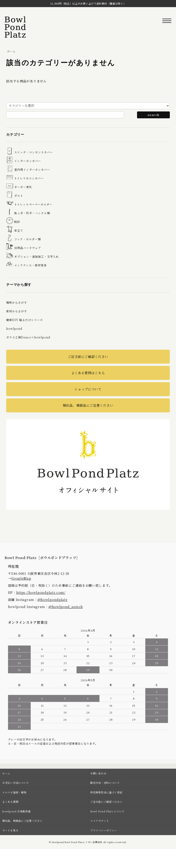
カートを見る (10, 830)
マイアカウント (99, 820)
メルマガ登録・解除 (14, 792)
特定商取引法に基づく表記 (106, 792)
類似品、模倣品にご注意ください (88, 405)
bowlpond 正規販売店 (16, 811)
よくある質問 (10, 801)
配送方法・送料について (105, 782)
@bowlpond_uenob (66, 606)
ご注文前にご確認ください (88, 356)
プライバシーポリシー (103, 830)
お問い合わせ (98, 773)
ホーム (11, 51)
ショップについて (88, 389)
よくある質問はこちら (88, 372)
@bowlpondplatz (53, 599)
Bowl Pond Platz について (107, 811)
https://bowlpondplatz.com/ (41, 592)
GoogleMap (21, 578)
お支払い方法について (15, 782)
